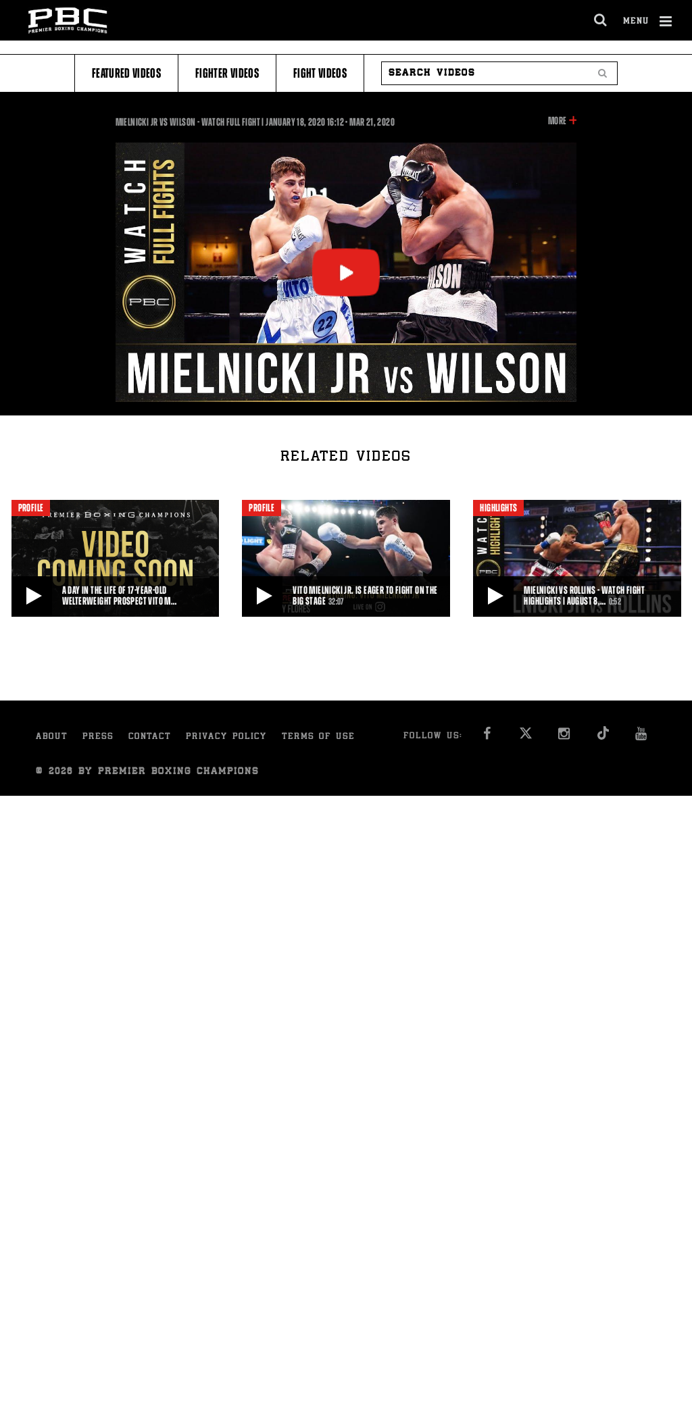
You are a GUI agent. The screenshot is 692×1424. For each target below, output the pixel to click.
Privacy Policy (226, 737)
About (52, 737)
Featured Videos (126, 73)
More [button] (557, 121)
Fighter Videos (227, 73)
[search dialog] (601, 20)
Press (98, 737)
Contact (149, 737)
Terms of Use (318, 737)
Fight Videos (320, 73)
